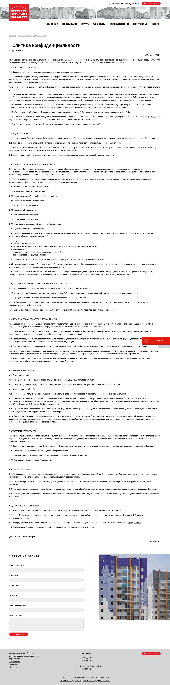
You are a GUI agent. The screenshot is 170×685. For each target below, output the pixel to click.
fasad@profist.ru (134, 523)
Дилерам (13, 667)
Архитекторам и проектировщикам (24, 656)
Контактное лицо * (17, 565)
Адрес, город (15, 585)
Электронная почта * (18, 605)
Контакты (140, 23)
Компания (51, 23)
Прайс (155, 23)
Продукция (69, 23)
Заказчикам (14, 662)
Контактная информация (70, 681)
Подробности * (15, 615)
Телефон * (13, 595)
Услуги (85, 23)
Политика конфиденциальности (32, 36)
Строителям (14, 659)
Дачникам (13, 664)
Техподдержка (119, 23)
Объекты (99, 23)
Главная (12, 36)
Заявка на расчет (151, 3)
